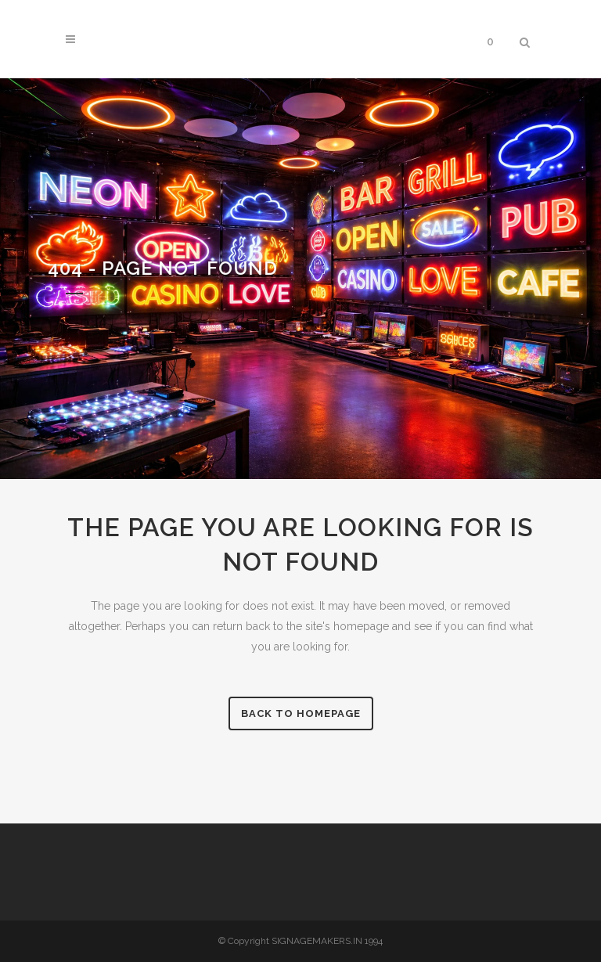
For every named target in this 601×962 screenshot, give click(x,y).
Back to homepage (301, 713)
